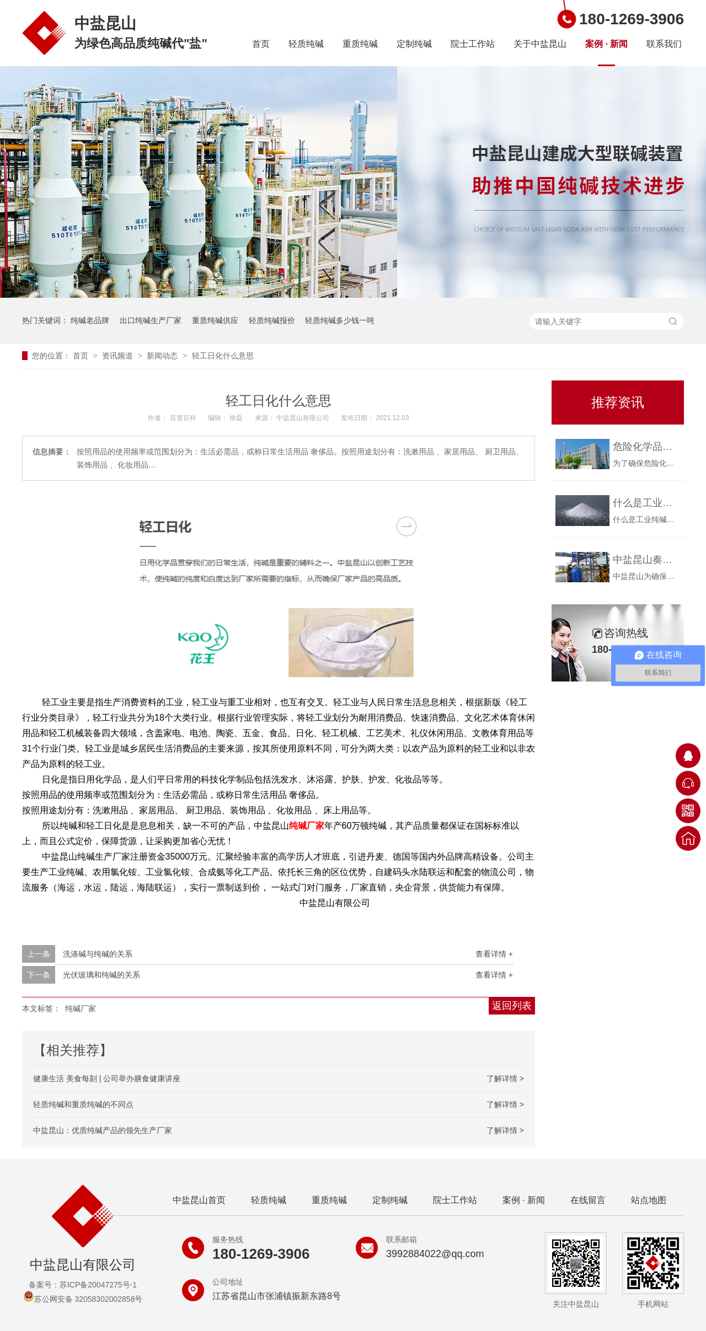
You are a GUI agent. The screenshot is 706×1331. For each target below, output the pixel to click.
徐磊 (236, 418)
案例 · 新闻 (606, 44)
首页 (261, 44)
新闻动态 (163, 355)
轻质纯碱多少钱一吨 (340, 320)
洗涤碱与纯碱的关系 (97, 953)
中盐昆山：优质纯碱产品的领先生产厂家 (102, 1130)
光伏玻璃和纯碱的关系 (101, 974)
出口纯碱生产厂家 (150, 320)
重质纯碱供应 (215, 320)
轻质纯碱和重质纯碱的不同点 (83, 1104)
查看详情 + (494, 953)
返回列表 (512, 1005)
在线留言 (588, 1200)
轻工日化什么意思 (223, 355)
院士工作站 (473, 44)
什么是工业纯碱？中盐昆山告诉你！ (645, 502)
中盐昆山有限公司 (303, 418)
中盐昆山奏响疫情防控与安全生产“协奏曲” (645, 559)
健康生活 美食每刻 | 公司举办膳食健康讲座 (106, 1078)
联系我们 (664, 44)
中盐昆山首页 (199, 1200)
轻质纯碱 (306, 44)
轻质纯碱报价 (272, 320)
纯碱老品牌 (90, 320)
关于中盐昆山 (540, 44)
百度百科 (184, 418)
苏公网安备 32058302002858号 (83, 1299)
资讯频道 (118, 355)
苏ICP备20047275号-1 (98, 1284)
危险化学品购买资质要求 (645, 446)
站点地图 (648, 1200)
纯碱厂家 (306, 825)
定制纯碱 (414, 44)
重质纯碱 (360, 44)
